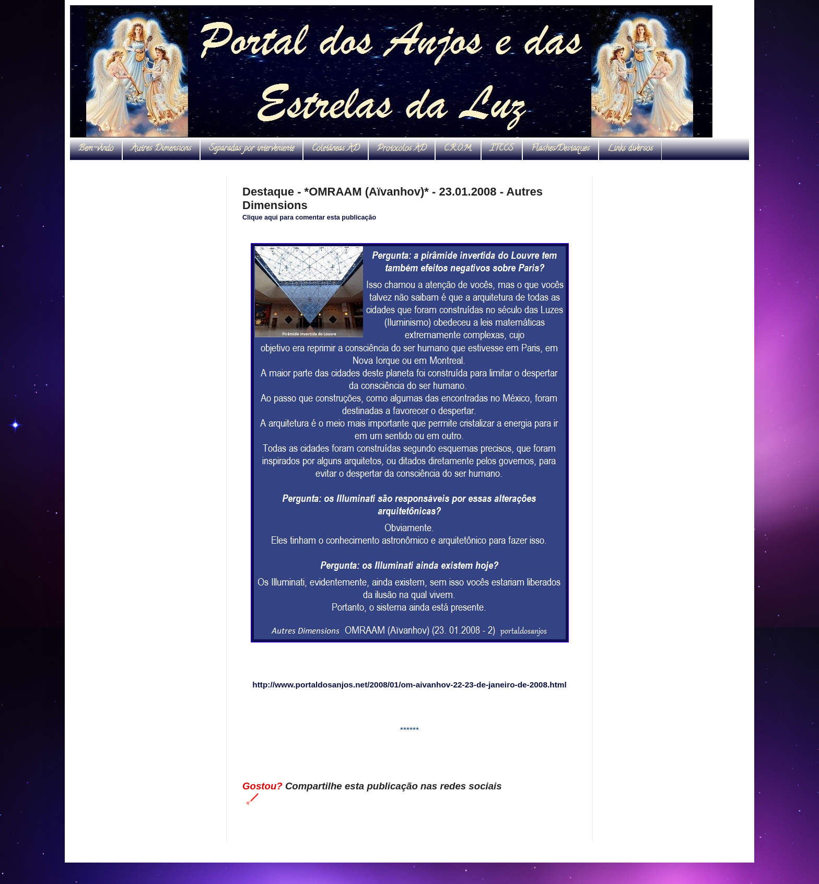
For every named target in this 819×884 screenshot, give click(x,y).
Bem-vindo (95, 149)
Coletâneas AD (335, 149)
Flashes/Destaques (560, 149)
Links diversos (630, 149)
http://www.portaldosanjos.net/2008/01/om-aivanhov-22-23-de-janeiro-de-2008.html (409, 684)
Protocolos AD (401, 149)
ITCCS (501, 149)
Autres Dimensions (161, 149)
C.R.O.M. (458, 149)
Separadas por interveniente (251, 149)
